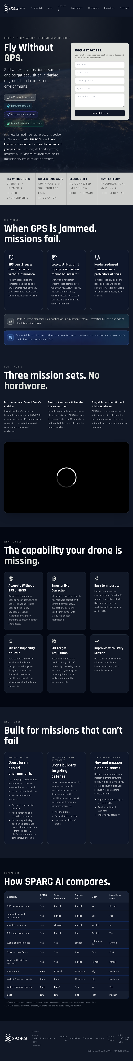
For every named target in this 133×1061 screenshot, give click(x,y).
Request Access (100, 113)
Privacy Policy (110, 1038)
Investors (109, 8)
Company (93, 8)
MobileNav (77, 8)
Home (22, 8)
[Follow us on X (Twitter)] (127, 1038)
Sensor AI (62, 8)
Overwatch (37, 8)
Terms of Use (120, 1038)
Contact (124, 8)
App (50, 8)
